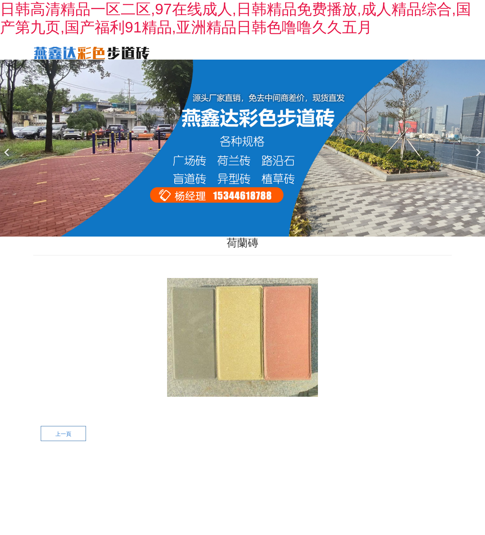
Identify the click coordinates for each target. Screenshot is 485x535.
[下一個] (477, 159)
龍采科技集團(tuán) (366, 486)
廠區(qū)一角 (429, 52)
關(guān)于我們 (230, 52)
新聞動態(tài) (379, 52)
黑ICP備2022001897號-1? (272, 486)
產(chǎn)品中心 (287, 52)
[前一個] (7, 159)
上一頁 (63, 445)
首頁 (189, 52)
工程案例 (335, 52)
